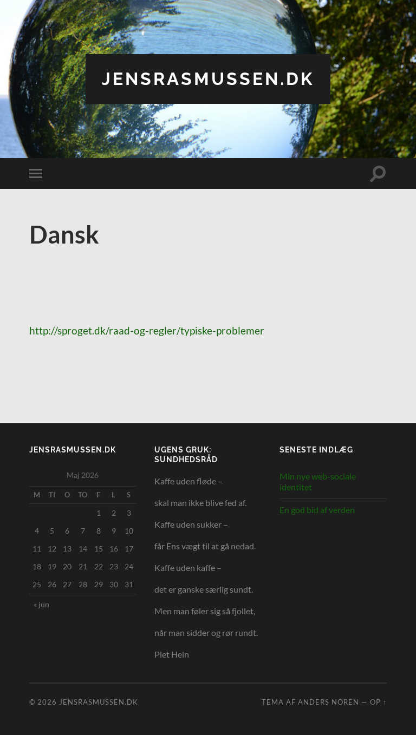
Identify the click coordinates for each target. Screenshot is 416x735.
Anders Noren (328, 702)
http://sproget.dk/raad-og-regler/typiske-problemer (146, 330)
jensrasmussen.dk (208, 79)
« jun (41, 604)
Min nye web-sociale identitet (318, 482)
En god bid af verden (317, 509)
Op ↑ (378, 702)
